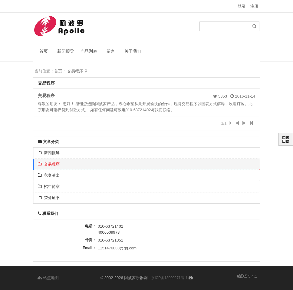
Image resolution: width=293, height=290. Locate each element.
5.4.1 (247, 276)
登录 (241, 6)
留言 (111, 51)
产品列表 (88, 51)
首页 (43, 51)
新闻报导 (65, 51)
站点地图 (48, 277)
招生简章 (49, 186)
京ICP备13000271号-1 (169, 278)
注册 (254, 6)
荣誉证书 (49, 197)
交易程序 (75, 71)
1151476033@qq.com (117, 248)
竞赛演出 (49, 175)
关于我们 (132, 51)
